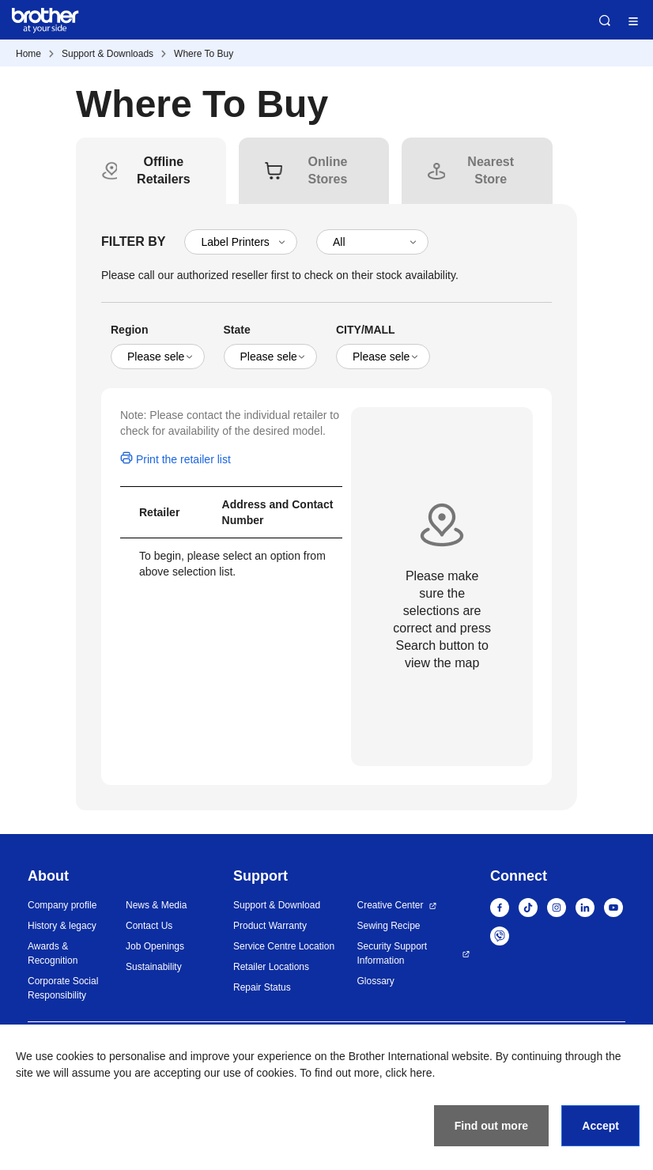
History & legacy (62, 925)
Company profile (62, 905)
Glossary (375, 981)
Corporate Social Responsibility (63, 988)
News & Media (156, 905)
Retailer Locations (271, 966)
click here (408, 1072)
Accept (600, 1125)
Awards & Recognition (52, 953)
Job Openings (155, 946)
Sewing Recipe (388, 925)
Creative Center (390, 905)
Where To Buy (203, 53)
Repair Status (262, 987)
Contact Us (149, 925)
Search (605, 20)
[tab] (164, 170)
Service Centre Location (283, 946)
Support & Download (276, 905)
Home (28, 53)
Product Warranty (270, 925)
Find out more (491, 1125)
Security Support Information (392, 953)
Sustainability (154, 966)
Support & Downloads (107, 53)
